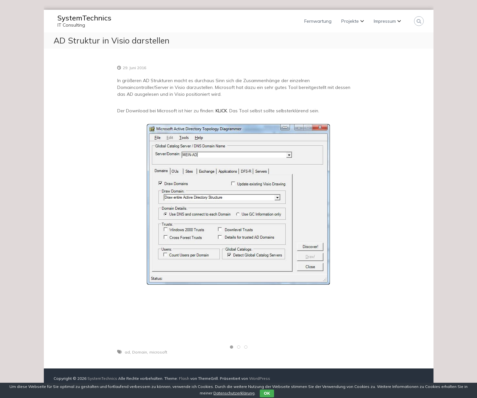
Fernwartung (318, 21)
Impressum (385, 21)
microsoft (158, 352)
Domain (139, 352)
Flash (184, 378)
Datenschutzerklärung (234, 393)
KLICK (221, 111)
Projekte (350, 21)
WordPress (259, 378)
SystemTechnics (84, 17)
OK (267, 393)
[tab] (231, 347)
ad (127, 352)
